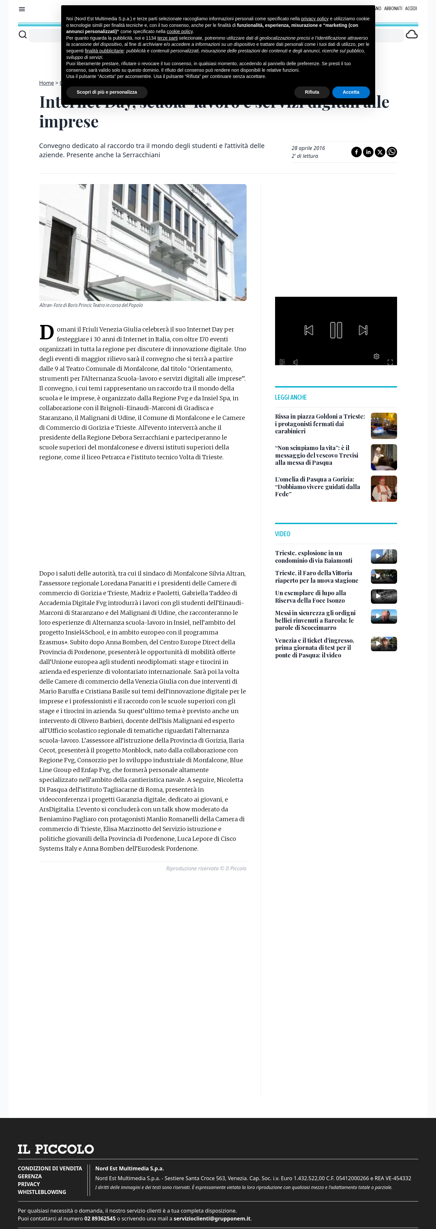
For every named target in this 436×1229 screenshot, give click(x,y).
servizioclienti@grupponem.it (212, 1150)
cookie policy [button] (180, 31)
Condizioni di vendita (50, 1100)
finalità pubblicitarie (104, 50)
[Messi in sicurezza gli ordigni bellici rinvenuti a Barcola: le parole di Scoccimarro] (320, 552)
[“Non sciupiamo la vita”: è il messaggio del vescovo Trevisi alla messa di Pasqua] (320, 387)
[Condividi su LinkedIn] (368, 152)
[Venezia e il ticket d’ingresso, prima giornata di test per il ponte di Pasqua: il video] (320, 579)
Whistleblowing (42, 1123)
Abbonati (393, 8)
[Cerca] (22, 34)
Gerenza (30, 1107)
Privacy (29, 1115)
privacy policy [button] (315, 18)
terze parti (167, 38)
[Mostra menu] (22, 9)
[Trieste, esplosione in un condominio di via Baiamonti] (320, 488)
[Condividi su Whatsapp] (392, 152)
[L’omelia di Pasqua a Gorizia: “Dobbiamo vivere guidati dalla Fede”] (320, 418)
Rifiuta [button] (312, 92)
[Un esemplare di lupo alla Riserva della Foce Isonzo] (320, 528)
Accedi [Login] (411, 8)
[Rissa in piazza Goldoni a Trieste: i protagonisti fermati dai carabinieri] (320, 355)
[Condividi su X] (380, 152)
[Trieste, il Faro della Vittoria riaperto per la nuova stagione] (320, 508)
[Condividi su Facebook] (356, 152)
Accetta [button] (351, 92)
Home (46, 82)
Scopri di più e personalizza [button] (107, 92)
